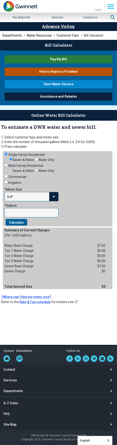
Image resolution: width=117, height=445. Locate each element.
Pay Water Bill (21, 17)
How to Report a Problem (58, 71)
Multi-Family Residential (25, 166)
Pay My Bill (58, 59)
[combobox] (95, 440)
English (85, 440)
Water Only (46, 160)
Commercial (17, 177)
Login (97, 9)
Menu (110, 6)
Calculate (16, 222)
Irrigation (14, 183)
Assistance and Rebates (58, 96)
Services (57, 17)
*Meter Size (13, 189)
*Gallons (10, 205)
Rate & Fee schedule (35, 302)
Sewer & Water (23, 160)
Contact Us (90, 17)
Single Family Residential (26, 155)
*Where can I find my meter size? (26, 297)
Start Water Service (58, 84)
